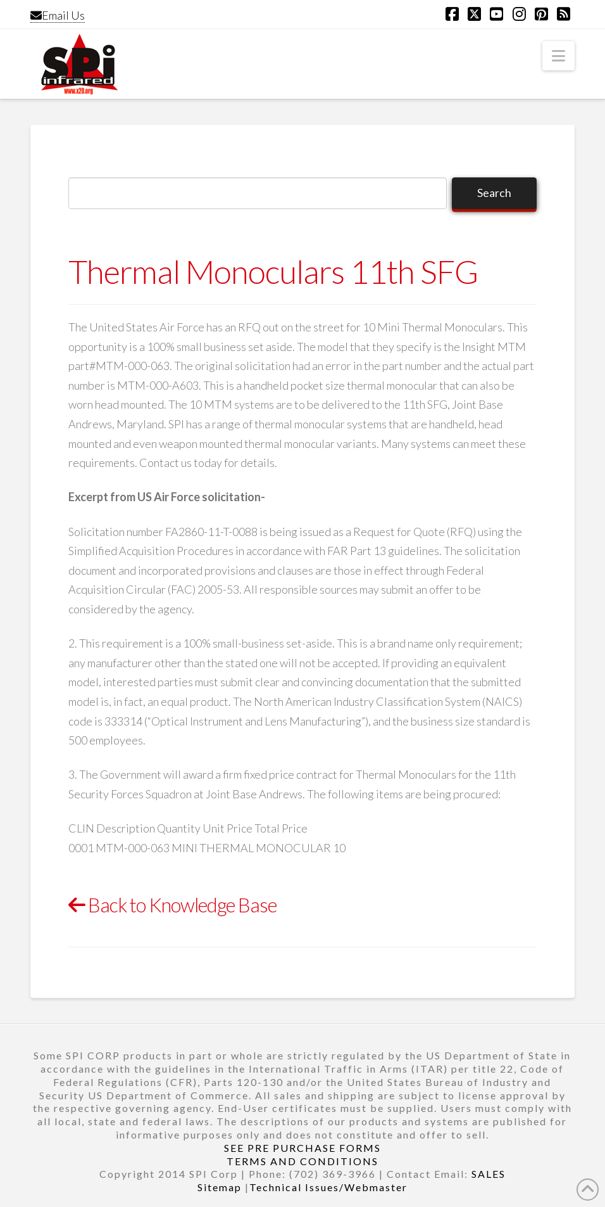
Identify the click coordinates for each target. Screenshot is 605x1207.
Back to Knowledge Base (172, 905)
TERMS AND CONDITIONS (302, 1161)
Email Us (57, 15)
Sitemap (219, 1187)
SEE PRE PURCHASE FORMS (302, 1148)
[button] (558, 55)
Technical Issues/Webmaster (328, 1187)
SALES (488, 1174)
